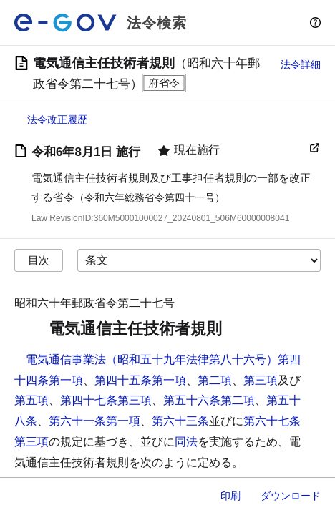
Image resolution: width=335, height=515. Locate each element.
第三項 (260, 380)
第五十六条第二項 (209, 400)
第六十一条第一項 (94, 421)
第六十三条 (180, 421)
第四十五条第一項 (140, 380)
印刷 (230, 495)
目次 (38, 260)
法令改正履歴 (57, 119)
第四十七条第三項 (106, 400)
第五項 (31, 400)
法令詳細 (301, 64)
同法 (186, 442)
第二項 (215, 380)
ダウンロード (291, 495)
